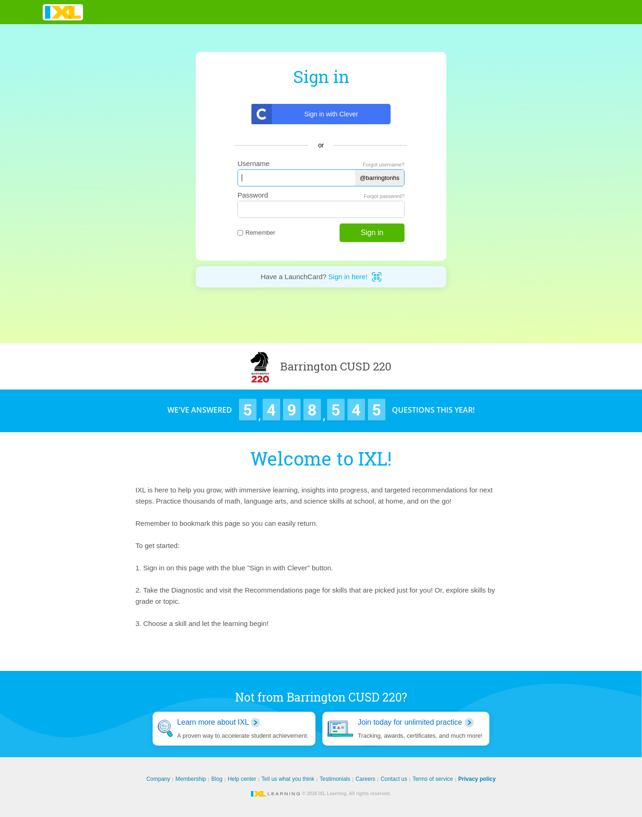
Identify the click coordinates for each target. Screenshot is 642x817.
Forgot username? (383, 164)
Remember (256, 232)
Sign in (372, 232)
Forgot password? (384, 196)
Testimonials (335, 779)
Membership (190, 779)
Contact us (393, 779)
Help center (242, 779)
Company (158, 779)
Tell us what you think (288, 779)
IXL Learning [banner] (63, 12)
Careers (365, 779)
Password (253, 195)
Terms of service (432, 779)
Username (254, 163)
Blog (217, 779)
